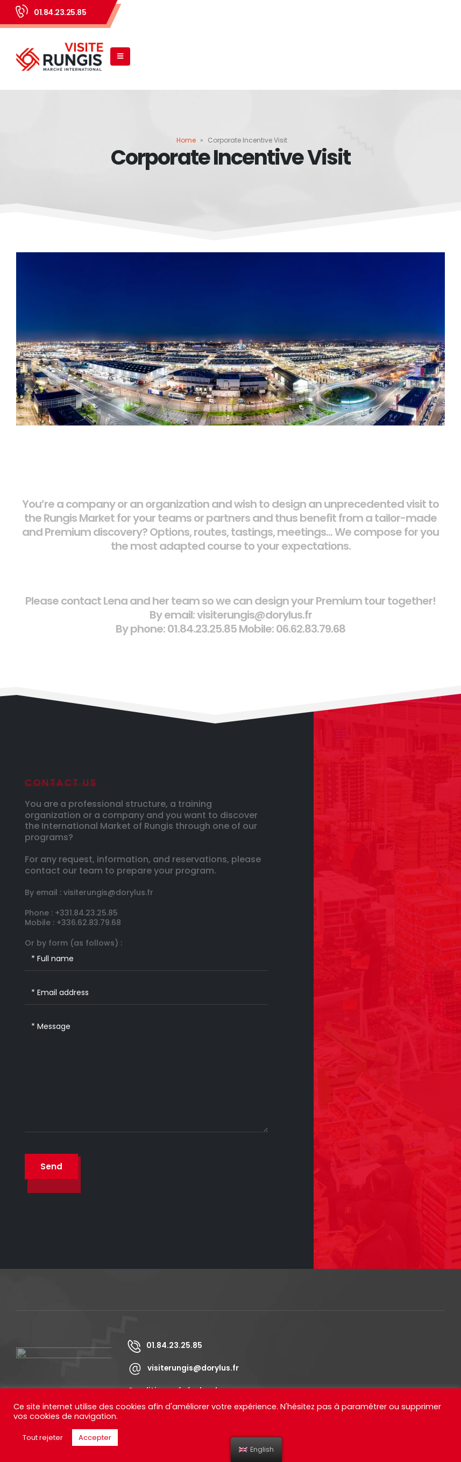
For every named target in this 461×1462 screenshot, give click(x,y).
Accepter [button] (95, 1437)
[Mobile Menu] (120, 56)
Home (186, 140)
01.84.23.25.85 (60, 12)
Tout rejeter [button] (43, 1437)
